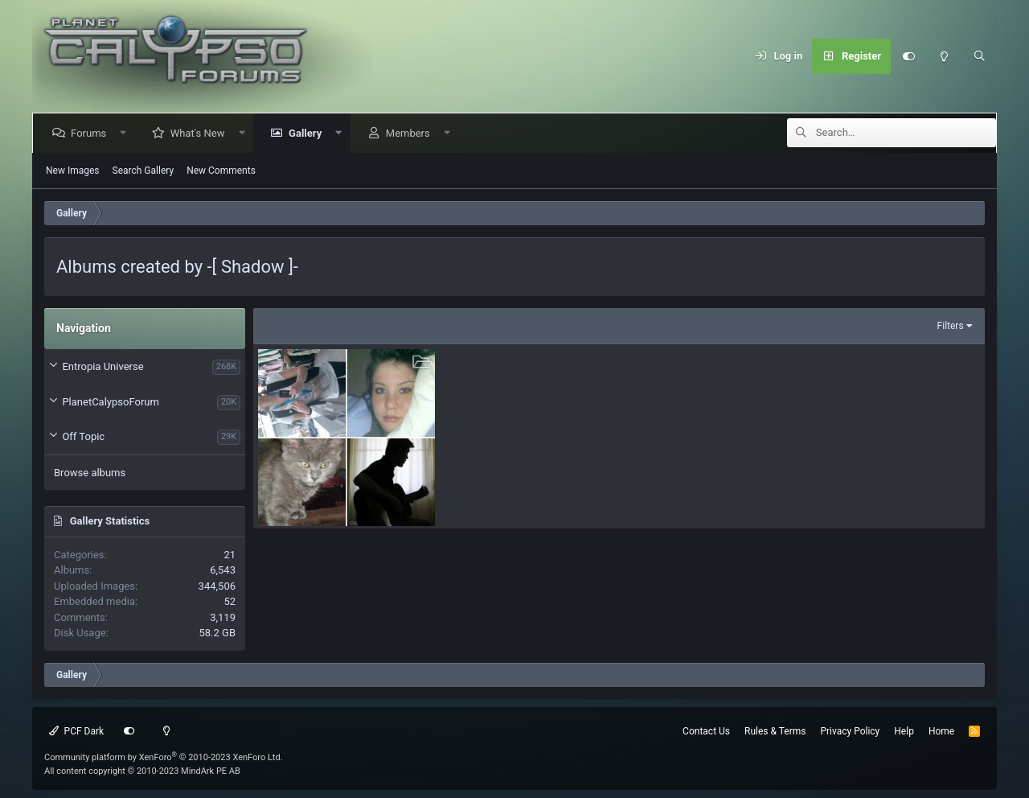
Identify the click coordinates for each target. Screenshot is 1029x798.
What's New (201, 133)
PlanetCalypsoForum (110, 402)
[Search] (979, 56)
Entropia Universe (102, 366)
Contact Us (706, 731)
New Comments (221, 170)
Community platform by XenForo (163, 757)
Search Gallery (143, 170)
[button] (126, 133)
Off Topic (83, 436)
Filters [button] (950, 325)
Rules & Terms (775, 731)
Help (904, 731)
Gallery (308, 133)
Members (411, 133)
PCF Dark (76, 731)
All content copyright (142, 771)
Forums (91, 133)
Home (941, 731)
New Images (73, 170)
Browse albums (89, 473)
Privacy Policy (849, 731)
